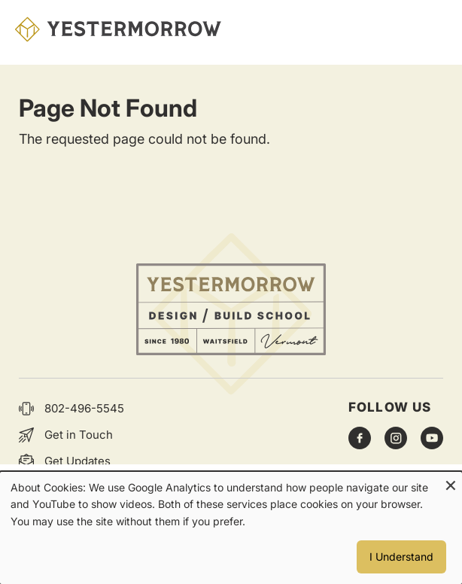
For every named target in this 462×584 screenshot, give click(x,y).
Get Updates (77, 461)
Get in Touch (78, 434)
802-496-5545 (84, 408)
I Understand (401, 556)
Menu (432, 29)
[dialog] (231, 528)
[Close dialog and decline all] (450, 481)
